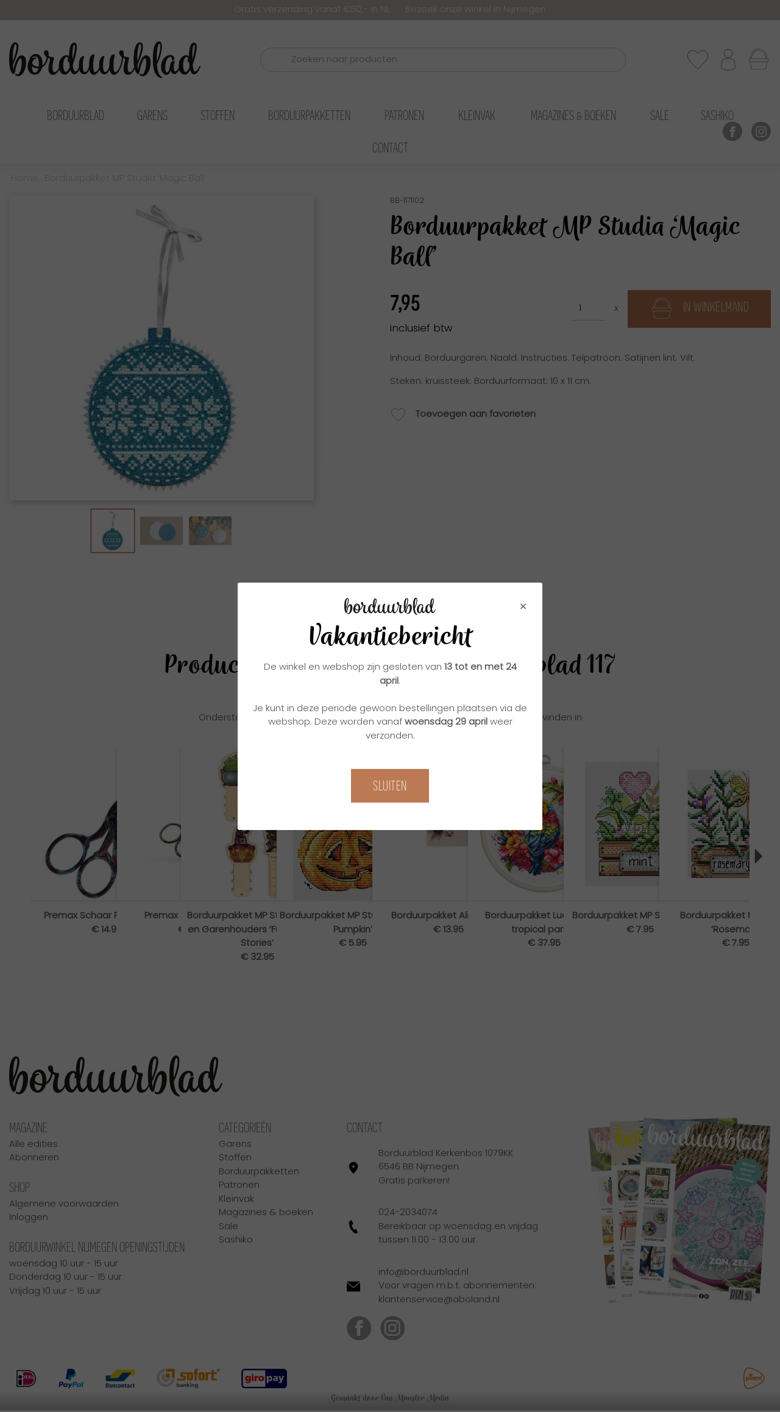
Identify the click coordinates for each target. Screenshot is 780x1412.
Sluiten (390, 785)
